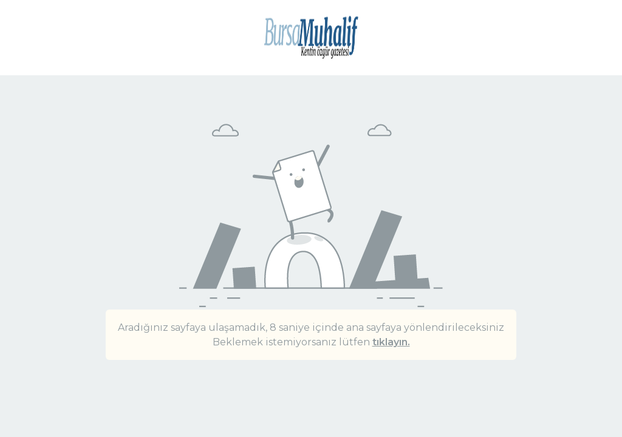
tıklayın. (391, 342)
